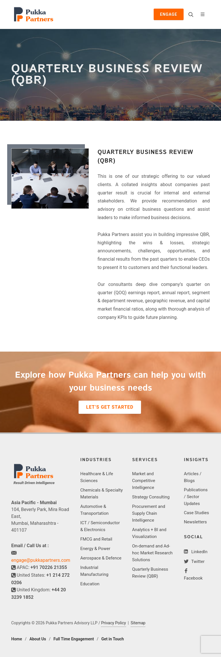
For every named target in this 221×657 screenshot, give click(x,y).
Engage (168, 14)
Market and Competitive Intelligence (143, 480)
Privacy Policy (113, 623)
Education (90, 583)
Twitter (197, 561)
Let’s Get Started (110, 407)
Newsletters (195, 522)
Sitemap (138, 623)
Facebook (193, 578)
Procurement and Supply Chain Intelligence (148, 513)
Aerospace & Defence (100, 558)
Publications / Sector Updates (196, 496)
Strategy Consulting (150, 497)
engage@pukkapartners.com (40, 560)
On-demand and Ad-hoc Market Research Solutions (152, 552)
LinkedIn (198, 551)
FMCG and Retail (96, 539)
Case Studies (196, 512)
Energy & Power (95, 548)
